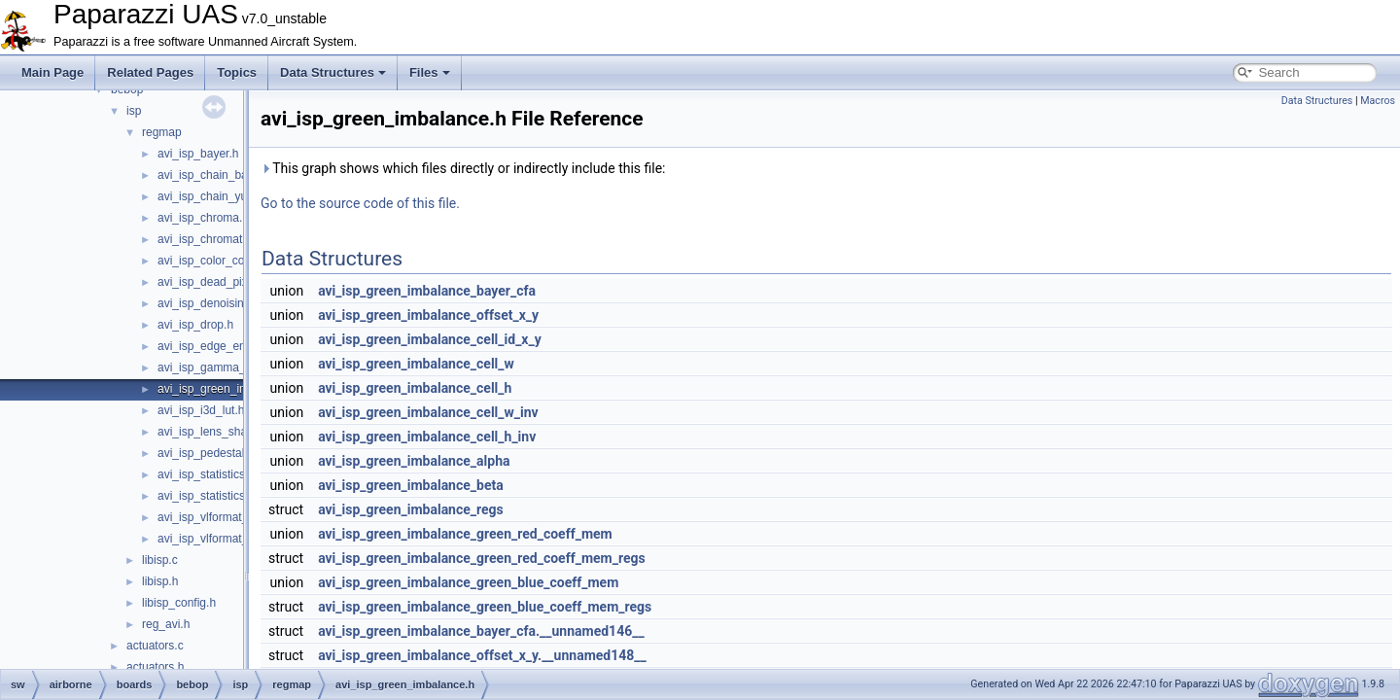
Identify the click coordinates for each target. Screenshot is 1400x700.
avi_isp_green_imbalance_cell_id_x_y (430, 339)
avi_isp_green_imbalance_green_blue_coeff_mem (468, 582)
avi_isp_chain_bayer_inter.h (230, 175)
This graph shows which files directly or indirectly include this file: (463, 168)
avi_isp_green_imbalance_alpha (413, 461)
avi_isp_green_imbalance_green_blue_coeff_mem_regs (484, 606)
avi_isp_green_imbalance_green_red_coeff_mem (465, 534)
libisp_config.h (179, 603)
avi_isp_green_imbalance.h (228, 389)
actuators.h (155, 667)
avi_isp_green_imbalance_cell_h (414, 388)
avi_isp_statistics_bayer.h (224, 474)
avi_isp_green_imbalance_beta (411, 485)
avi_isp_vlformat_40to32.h (226, 538)
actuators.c (155, 645)
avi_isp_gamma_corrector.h (229, 367)
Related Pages (150, 72)
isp (133, 111)
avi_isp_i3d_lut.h (201, 410)
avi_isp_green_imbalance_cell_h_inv (427, 436)
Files (429, 72)
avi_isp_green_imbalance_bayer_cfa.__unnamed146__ (481, 631)
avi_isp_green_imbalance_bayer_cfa (427, 290)
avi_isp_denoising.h (209, 303)
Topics (237, 72)
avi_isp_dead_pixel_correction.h (241, 282)
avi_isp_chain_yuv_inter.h (224, 196)
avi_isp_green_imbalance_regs (411, 509)
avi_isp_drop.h (195, 325)
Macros (1377, 100)
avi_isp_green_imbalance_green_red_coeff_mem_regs (482, 558)
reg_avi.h (166, 624)
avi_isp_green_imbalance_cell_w (416, 363)
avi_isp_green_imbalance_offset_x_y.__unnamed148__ (482, 655)
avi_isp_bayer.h (198, 153)
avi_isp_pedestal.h (206, 453)
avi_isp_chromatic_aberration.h (239, 239)
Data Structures (333, 72)
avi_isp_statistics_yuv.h (218, 496)
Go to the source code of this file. (360, 203)
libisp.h (160, 581)
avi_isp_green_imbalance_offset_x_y (428, 315)
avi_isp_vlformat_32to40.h (226, 517)
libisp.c (160, 560)
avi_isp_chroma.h (203, 218)
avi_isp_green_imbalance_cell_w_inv (428, 412)
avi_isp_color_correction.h (225, 260)
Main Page (52, 72)
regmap (162, 132)
